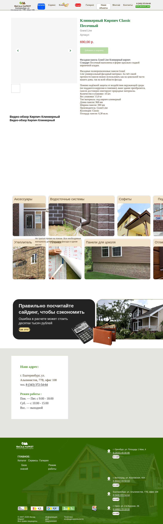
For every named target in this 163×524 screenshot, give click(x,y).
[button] (142, 6)
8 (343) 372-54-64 (37, 384)
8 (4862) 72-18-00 (121, 509)
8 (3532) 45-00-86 (121, 453)
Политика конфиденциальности (74, 518)
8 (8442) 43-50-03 (121, 481)
